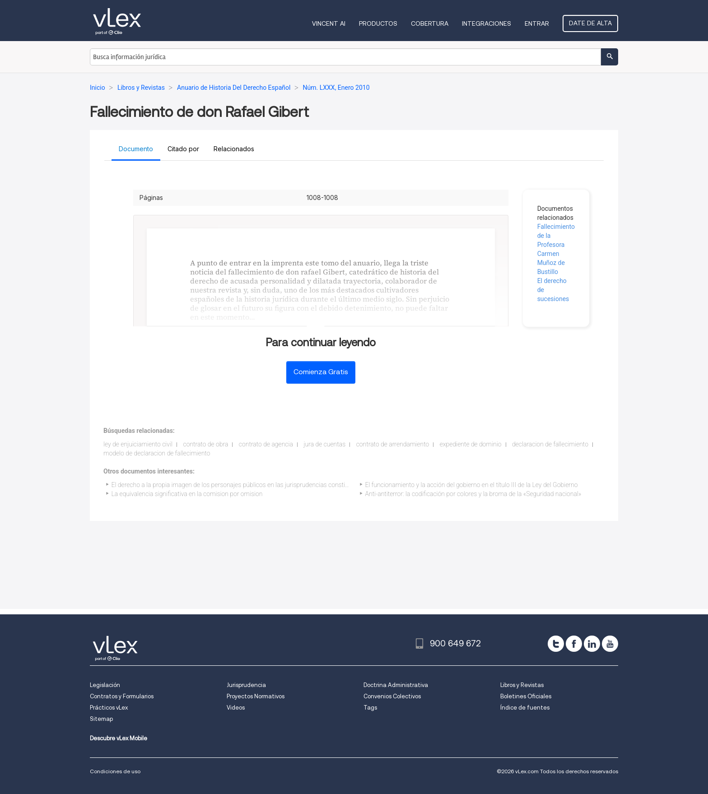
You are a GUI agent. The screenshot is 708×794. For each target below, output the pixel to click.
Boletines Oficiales (525, 696)
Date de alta (590, 23)
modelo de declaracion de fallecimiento (156, 453)
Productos (378, 23)
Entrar (537, 23)
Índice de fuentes (525, 707)
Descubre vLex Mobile (118, 738)
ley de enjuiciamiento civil (137, 444)
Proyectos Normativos (255, 696)
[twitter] (556, 644)
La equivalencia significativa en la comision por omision (187, 493)
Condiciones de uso (115, 771)
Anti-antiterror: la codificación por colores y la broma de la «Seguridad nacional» (473, 493)
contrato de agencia (266, 444)
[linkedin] (592, 644)
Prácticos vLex (109, 707)
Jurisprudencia (246, 685)
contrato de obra (205, 444)
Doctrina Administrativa (395, 685)
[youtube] (610, 644)
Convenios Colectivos (392, 696)
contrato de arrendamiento (392, 444)
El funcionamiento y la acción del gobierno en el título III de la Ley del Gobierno (471, 484)
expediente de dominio (471, 444)
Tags (370, 707)
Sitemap (101, 718)
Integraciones (486, 23)
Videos (236, 707)
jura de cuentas (324, 444)
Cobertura (429, 23)
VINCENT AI (328, 23)
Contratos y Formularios (122, 696)
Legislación (105, 685)
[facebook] (574, 644)
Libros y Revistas (522, 685)
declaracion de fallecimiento (550, 444)
